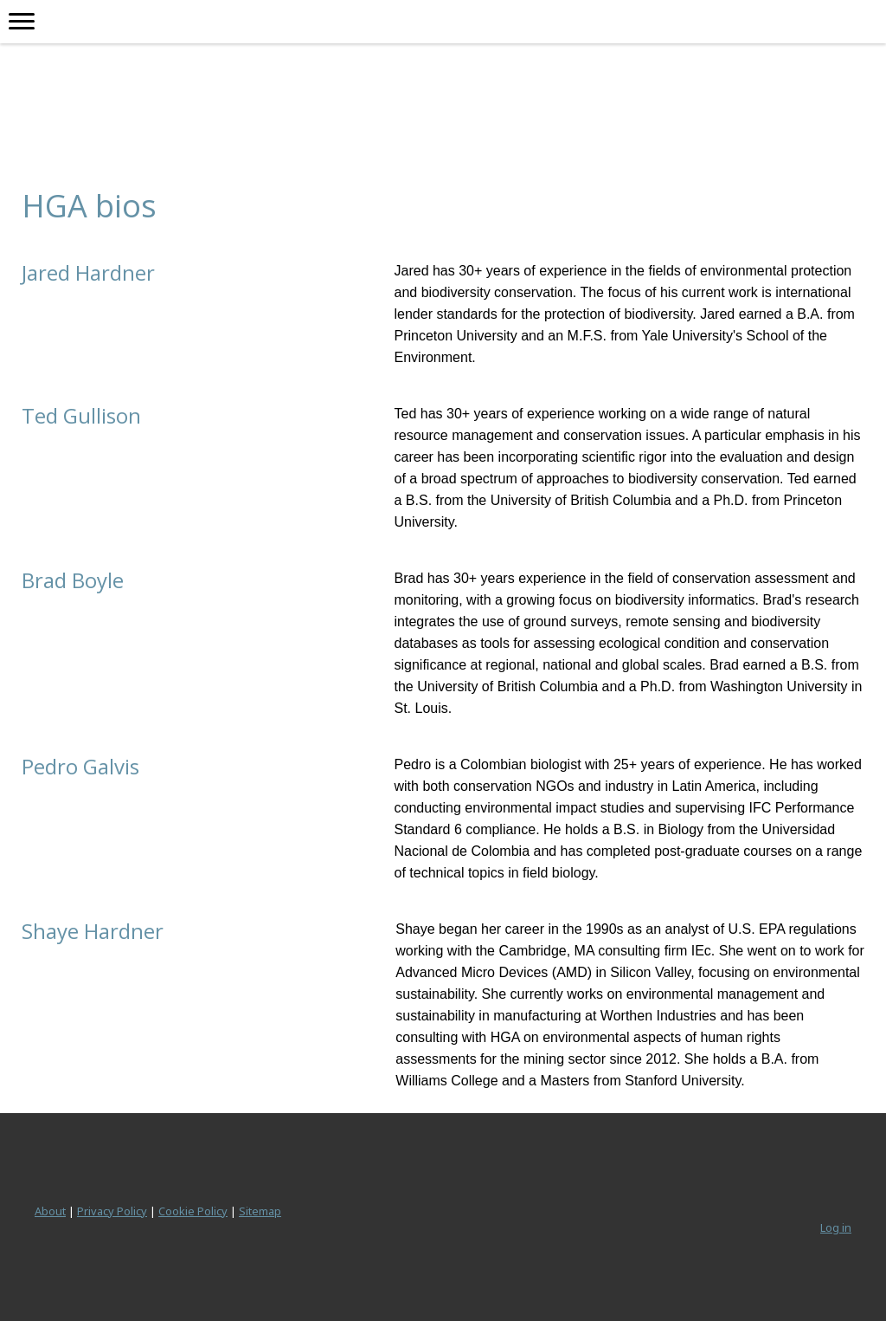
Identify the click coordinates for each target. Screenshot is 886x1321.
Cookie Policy (193, 1211)
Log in (835, 1227)
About (50, 1211)
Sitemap (260, 1211)
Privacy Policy (112, 1211)
